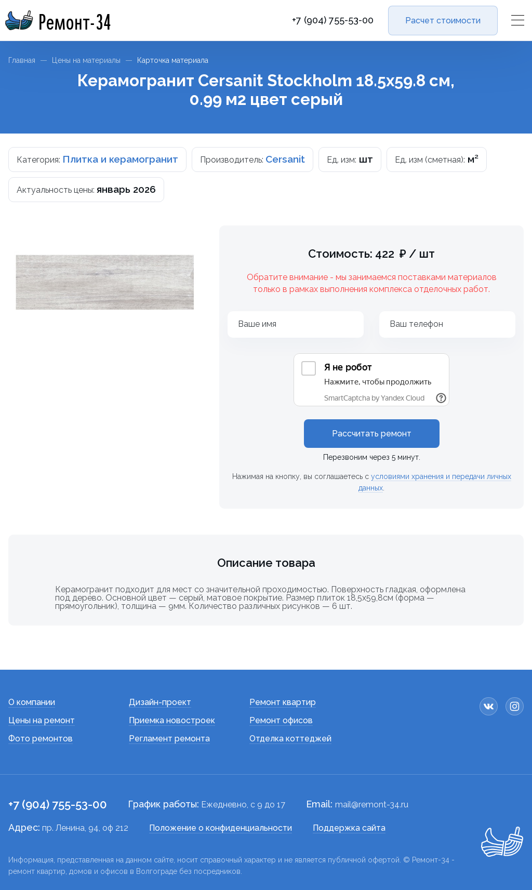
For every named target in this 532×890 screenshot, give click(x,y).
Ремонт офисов (281, 720)
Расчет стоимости (443, 20)
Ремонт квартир (282, 702)
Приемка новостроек (172, 720)
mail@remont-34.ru (371, 804)
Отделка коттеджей (290, 738)
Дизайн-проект (160, 702)
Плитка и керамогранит (120, 159)
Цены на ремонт (41, 720)
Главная (21, 60)
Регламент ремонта (169, 738)
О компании (31, 702)
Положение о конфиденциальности (220, 828)
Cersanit (285, 159)
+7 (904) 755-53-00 (333, 20)
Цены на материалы (86, 60)
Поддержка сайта (349, 828)
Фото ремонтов (40, 738)
